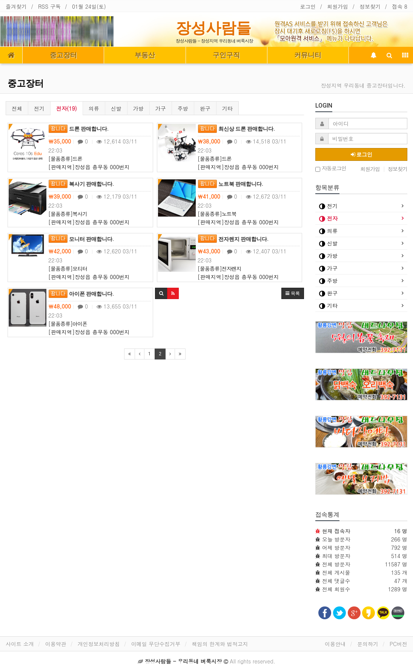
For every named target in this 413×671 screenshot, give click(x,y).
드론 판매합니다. (78, 129)
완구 (205, 108)
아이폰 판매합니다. (81, 294)
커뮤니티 (307, 55)
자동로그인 (330, 168)
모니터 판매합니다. (81, 239)
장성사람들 (213, 28)
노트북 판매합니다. (230, 184)
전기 (39, 108)
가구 (160, 108)
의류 (94, 108)
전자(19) (66, 108)
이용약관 (55, 644)
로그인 (308, 6)
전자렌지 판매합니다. (233, 239)
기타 (227, 108)
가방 (138, 108)
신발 (116, 108)
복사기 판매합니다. (81, 184)
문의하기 (367, 644)
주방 (183, 108)
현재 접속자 (336, 531)
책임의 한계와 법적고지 (220, 644)
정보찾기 (370, 6)
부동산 (145, 55)
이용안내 (335, 644)
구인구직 (226, 55)
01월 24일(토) (89, 6)
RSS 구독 (49, 6)
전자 (328, 218)
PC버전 (398, 644)
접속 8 (399, 6)
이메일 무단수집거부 (156, 644)
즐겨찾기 (16, 6)
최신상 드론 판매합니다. (236, 129)
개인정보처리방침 (99, 644)
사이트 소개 (20, 644)
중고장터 (63, 55)
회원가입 (337, 6)
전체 (17, 108)
